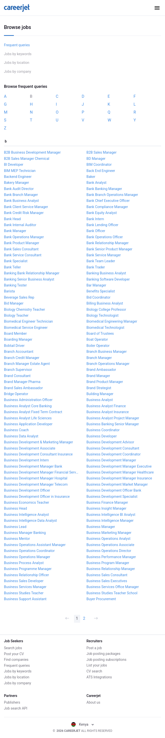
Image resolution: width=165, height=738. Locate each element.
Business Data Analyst (21, 436)
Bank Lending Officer (102, 225)
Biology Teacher (16, 315)
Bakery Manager (16, 183)
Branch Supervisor (18, 370)
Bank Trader (96, 267)
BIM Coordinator (99, 165)
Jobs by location (16, 63)
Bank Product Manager (21, 243)
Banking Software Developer (108, 279)
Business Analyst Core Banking (28, 406)
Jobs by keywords (17, 54)
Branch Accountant (18, 352)
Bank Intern (95, 219)
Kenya (82, 724)
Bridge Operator (16, 394)
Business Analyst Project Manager (113, 418)
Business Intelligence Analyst (26, 515)
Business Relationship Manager (111, 569)
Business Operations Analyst (109, 539)
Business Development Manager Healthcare (120, 472)
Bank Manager (15, 231)
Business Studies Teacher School (112, 593)
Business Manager (101, 527)
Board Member (15, 333)
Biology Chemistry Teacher (24, 309)
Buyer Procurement (101, 599)
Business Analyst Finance (106, 406)
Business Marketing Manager (109, 533)
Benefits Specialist (101, 291)
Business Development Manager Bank (33, 466)
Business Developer (102, 436)
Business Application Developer (28, 424)
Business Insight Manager (106, 508)
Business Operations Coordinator (29, 551)
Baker (91, 177)
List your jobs (97, 665)
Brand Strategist (99, 388)
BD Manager (96, 159)
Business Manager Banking (25, 533)
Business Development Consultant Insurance (38, 454)
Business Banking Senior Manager (113, 424)
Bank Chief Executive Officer (108, 201)
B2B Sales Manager (102, 152)
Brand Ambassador (101, 370)
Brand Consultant (17, 376)
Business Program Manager (108, 563)
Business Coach (16, 430)
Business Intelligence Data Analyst (30, 521)
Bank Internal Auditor (20, 225)
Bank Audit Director (19, 189)
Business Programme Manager (27, 569)
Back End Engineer (101, 171)
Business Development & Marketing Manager (38, 442)
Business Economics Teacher (26, 502)
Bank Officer (96, 231)
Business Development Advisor (110, 442)
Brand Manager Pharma (22, 382)
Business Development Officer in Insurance (37, 497)
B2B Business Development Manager (32, 152)
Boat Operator (97, 339)
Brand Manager (98, 376)
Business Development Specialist (112, 497)
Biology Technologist (103, 315)
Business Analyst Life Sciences (28, 418)
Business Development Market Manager (117, 484)
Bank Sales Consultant (21, 249)
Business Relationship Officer (26, 575)
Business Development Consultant (113, 448)
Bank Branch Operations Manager (112, 195)
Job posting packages (103, 654)
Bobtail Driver (14, 346)
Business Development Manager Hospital (35, 478)
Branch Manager (99, 358)
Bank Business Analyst (21, 201)
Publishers (12, 702)
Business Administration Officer (28, 400)
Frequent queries (17, 45)
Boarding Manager (18, 339)
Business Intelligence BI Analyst (111, 515)
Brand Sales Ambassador (23, 388)
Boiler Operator (98, 346)
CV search (94, 671)
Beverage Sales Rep (19, 297)
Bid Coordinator (99, 297)
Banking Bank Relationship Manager (31, 273)
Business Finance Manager (107, 502)
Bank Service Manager (104, 255)
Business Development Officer (27, 490)
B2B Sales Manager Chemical (26, 159)
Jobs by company (17, 71)
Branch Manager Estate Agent (27, 364)
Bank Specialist (15, 261)
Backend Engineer (17, 177)
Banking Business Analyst (106, 273)
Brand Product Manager (105, 382)
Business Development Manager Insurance (119, 478)
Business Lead (15, 527)
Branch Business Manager (107, 352)
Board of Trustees (100, 333)
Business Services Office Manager (113, 587)
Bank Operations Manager (24, 237)
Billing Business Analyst (105, 303)
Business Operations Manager (27, 557)
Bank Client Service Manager (26, 207)
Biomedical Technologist (105, 328)
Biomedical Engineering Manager (112, 321)
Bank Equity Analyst (102, 213)
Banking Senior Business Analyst (29, 279)
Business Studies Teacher (24, 593)
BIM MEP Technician (20, 171)
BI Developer (13, 165)
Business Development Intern (26, 460)
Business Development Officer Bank (114, 490)
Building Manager (100, 394)
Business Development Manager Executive (119, 466)
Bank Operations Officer (105, 237)
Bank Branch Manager (21, 195)
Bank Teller (12, 267)
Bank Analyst (97, 183)
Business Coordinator (103, 430)
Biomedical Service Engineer (25, 328)
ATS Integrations (99, 677)
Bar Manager (96, 285)
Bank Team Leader (101, 261)
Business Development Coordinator (114, 454)
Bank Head (12, 219)
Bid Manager (14, 303)
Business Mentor (17, 539)
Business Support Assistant (25, 599)
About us (93, 702)
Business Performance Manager (111, 557)
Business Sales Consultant (107, 575)
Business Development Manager (111, 460)
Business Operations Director (109, 551)
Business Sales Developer (24, 581)
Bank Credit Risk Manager (24, 213)
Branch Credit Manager (21, 358)
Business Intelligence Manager (110, 521)
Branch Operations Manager (108, 364)
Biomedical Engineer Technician (28, 321)
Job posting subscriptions (106, 660)
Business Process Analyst (24, 563)
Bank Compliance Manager (107, 207)
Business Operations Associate (110, 545)
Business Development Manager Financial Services (41, 472)
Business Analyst (100, 400)
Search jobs (13, 648)
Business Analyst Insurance (108, 412)
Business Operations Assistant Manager (35, 545)
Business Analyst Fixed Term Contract (33, 412)
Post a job (94, 648)
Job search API (15, 708)
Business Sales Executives (107, 581)
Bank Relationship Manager (108, 243)
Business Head (15, 508)
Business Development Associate (29, 448)
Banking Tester (15, 285)
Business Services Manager (25, 587)
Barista (9, 291)
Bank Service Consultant (22, 255)
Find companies (16, 660)
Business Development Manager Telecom (36, 484)
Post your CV (14, 654)
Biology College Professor (106, 309)
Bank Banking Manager (104, 189)
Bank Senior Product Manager (109, 249)
